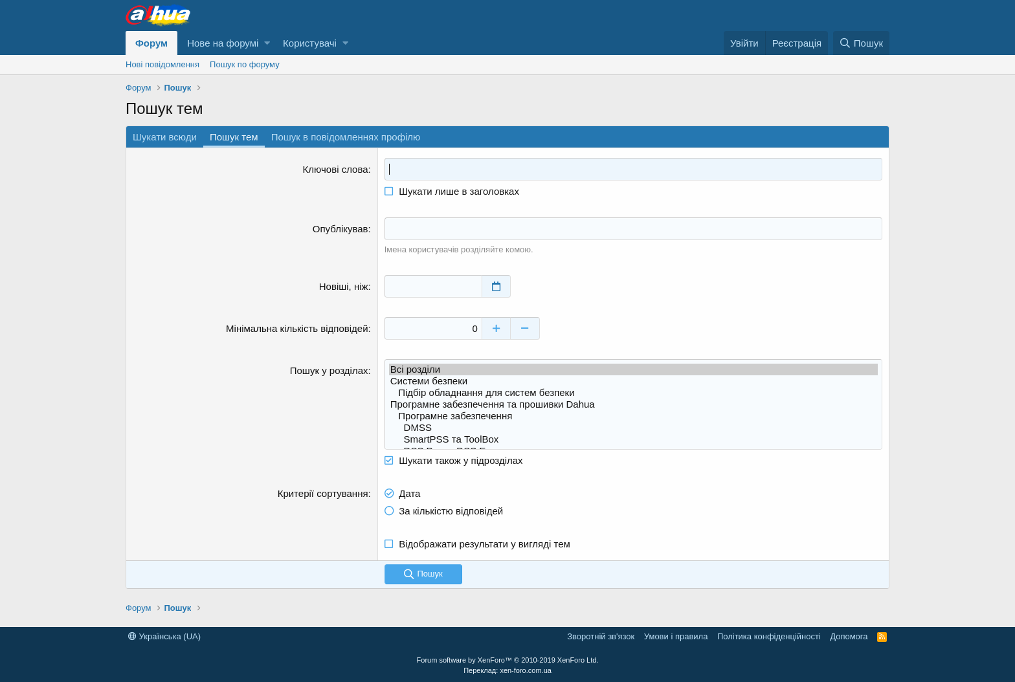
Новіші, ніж (343, 286)
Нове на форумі (222, 43)
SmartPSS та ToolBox (633, 439)
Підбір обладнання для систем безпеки (633, 393)
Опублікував (340, 228)
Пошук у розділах (329, 370)
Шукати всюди (165, 136)
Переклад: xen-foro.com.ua (507, 670)
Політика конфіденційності (769, 636)
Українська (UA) (164, 636)
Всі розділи (633, 369)
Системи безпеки (633, 381)
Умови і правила (676, 636)
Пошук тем (234, 136)
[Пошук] (861, 43)
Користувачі (310, 43)
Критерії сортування (323, 493)
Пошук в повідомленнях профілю (346, 136)
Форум (151, 43)
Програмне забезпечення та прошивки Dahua (633, 404)
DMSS (633, 428)
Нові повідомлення (162, 64)
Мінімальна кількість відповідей (297, 328)
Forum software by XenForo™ (508, 660)
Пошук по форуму (245, 64)
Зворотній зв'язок (600, 636)
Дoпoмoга (848, 636)
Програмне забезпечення (633, 416)
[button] (267, 43)
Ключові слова (335, 169)
